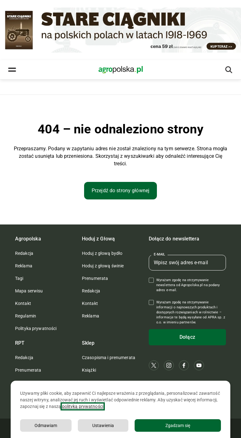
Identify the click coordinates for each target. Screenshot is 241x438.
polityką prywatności (82, 407)
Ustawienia (103, 426)
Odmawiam (46, 426)
